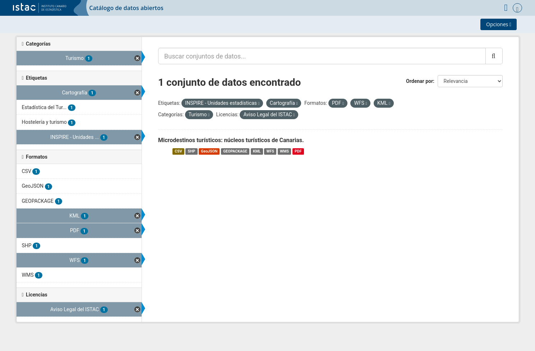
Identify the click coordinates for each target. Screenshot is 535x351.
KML (257, 151)
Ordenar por (419, 81)
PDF (298, 151)
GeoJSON (209, 151)
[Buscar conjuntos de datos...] (322, 56)
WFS (270, 151)
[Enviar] (493, 56)
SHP (191, 151)
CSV (178, 151)
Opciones (498, 24)
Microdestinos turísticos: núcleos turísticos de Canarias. (231, 140)
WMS (284, 151)
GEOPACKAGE (235, 151)
